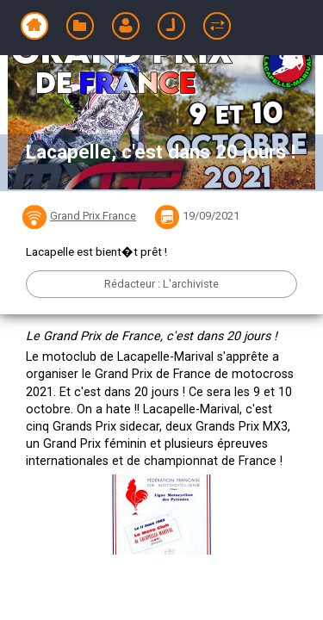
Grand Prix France (93, 215)
